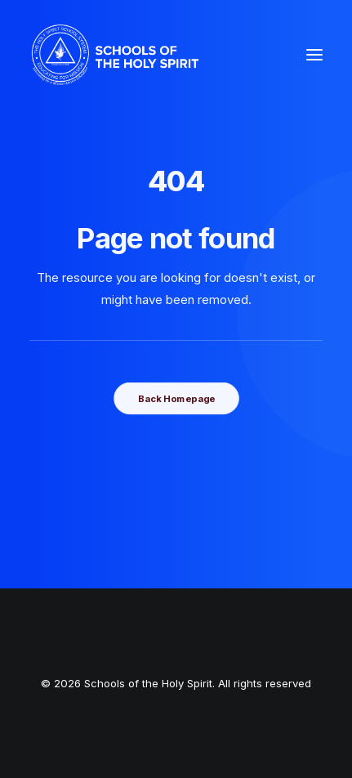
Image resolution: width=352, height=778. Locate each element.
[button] (314, 55)
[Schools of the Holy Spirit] (115, 54)
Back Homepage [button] (175, 398)
